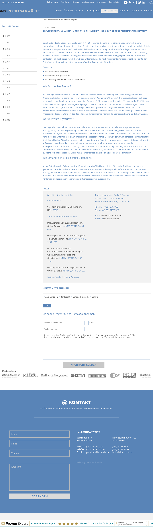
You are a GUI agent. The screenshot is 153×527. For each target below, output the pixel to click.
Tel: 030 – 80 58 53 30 (12, 2)
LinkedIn (143, 2)
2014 (7, 81)
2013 (7, 87)
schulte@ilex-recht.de (111, 215)
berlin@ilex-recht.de (122, 452)
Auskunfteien (51, 296)
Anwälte (79, 10)
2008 (7, 119)
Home (20, 11)
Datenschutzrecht (81, 296)
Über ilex (68, 10)
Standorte (137, 10)
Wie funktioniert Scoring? (56, 71)
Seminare (124, 10)
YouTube (126, 2)
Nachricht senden (83, 365)
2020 (7, 42)
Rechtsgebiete (93, 10)
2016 (7, 68)
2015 (7, 74)
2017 (7, 61)
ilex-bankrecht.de (111, 218)
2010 (7, 107)
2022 (7, 36)
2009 (7, 113)
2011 (7, 100)
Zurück (47, 305)
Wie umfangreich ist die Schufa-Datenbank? (65, 79)
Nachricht (39, 477)
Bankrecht (65, 296)
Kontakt (148, 10)
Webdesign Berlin (84, 462)
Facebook (136, 2)
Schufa (95, 296)
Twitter (139, 2)
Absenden (39, 496)
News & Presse (109, 10)
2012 (7, 94)
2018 (7, 55)
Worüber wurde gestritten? (57, 75)
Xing (133, 2)
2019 (7, 48)
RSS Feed (130, 2)
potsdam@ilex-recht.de (98, 452)
